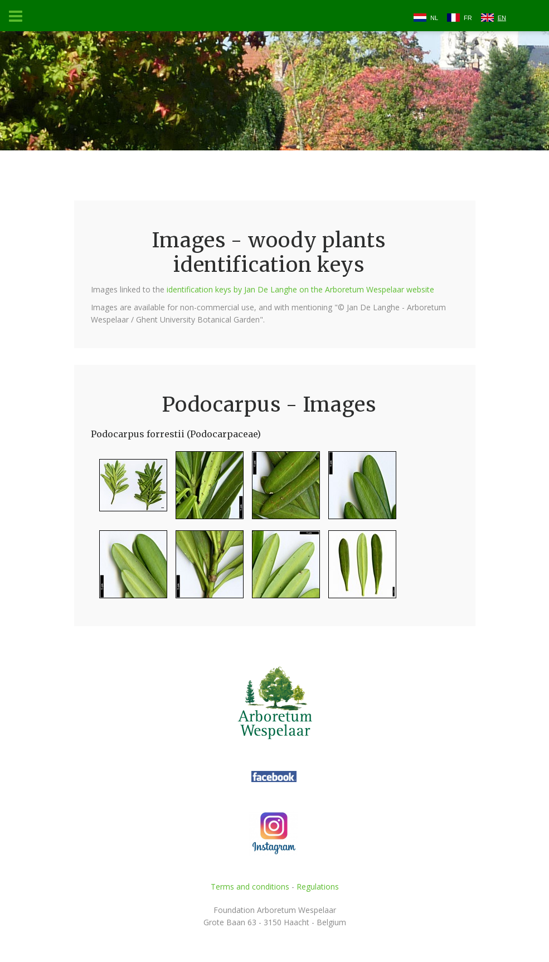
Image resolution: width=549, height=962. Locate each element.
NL (434, 17)
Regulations (318, 886)
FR (468, 17)
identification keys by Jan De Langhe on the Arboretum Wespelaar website (300, 289)
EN (502, 17)
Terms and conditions (250, 886)
